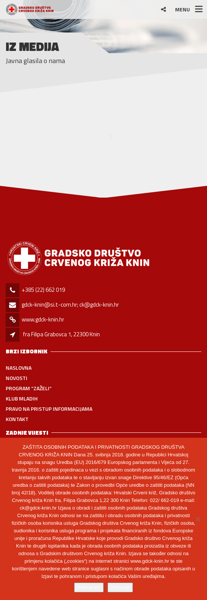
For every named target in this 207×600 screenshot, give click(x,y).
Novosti (16, 378)
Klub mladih (22, 398)
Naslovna (19, 368)
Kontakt (17, 419)
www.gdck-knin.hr (43, 319)
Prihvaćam (88, 587)
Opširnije (120, 587)
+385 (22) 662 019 (43, 289)
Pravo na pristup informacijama (49, 409)
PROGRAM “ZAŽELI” (29, 388)
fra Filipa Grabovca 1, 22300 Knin (61, 334)
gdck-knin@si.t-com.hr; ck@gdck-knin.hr (70, 304)
